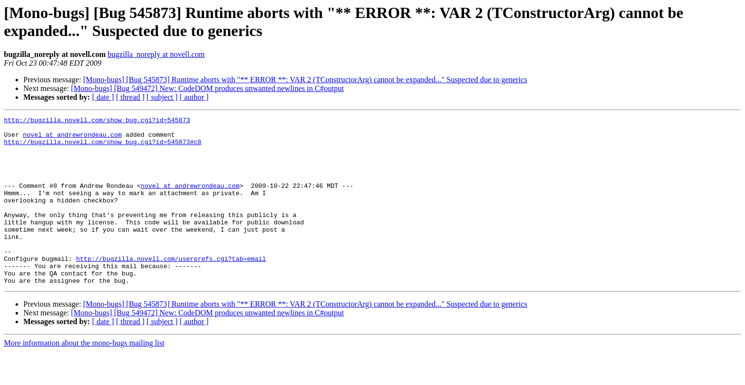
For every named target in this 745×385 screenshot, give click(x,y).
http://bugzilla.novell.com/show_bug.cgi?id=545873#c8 (103, 147)
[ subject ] (162, 97)
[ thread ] (130, 97)
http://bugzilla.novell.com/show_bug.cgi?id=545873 (97, 121)
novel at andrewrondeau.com (72, 138)
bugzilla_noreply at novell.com (156, 54)
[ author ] (194, 97)
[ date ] (103, 97)
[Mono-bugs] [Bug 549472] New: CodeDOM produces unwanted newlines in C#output (207, 88)
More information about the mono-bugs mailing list (84, 376)
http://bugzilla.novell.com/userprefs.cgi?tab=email (171, 287)
